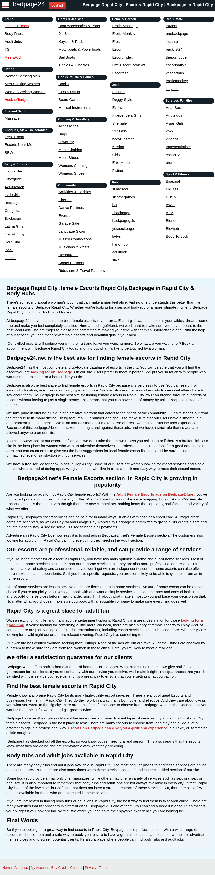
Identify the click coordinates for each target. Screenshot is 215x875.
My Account (40, 868)
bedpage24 (29, 4)
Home (7, 868)
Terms (103, 868)
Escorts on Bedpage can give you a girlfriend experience (117, 728)
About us (21, 868)
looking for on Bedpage (51, 372)
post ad (57, 5)
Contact (76, 868)
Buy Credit (59, 868)
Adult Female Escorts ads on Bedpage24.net (155, 494)
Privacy (90, 868)
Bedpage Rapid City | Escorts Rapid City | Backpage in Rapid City (148, 4)
